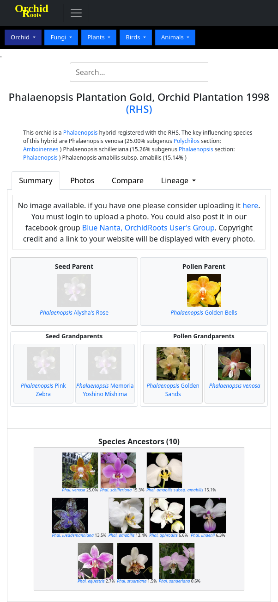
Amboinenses (41, 149)
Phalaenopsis (80, 133)
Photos (82, 180)
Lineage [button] (175, 180)
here (250, 205)
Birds (134, 37)
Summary (35, 180)
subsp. (174, 490)
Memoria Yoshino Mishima (105, 390)
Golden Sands (173, 390)
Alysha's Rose (74, 313)
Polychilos (186, 141)
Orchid (21, 37)
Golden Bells (203, 313)
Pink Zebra (43, 390)
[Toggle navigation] (76, 13)
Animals (173, 37)
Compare (128, 180)
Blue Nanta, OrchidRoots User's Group (148, 228)
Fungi (59, 37)
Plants (96, 37)
